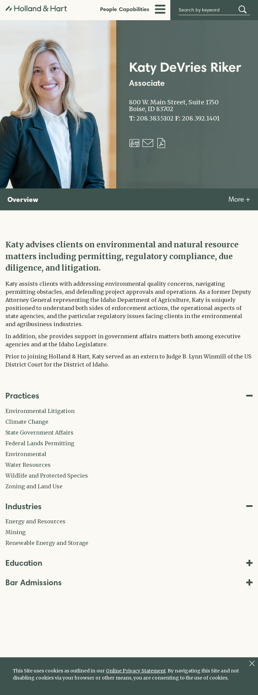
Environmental (25, 454)
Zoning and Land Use (33, 486)
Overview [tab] (22, 199)
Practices (129, 396)
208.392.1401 (201, 118)
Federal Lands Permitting (39, 443)
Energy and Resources (35, 521)
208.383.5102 (155, 118)
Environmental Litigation (40, 411)
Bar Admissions (129, 582)
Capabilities (134, 9)
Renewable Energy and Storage (46, 543)
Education (129, 563)
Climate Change (26, 421)
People (108, 9)
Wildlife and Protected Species (46, 475)
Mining (15, 532)
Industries (129, 506)
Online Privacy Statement (136, 671)
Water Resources (28, 464)
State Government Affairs (39, 432)
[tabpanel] (129, 304)
